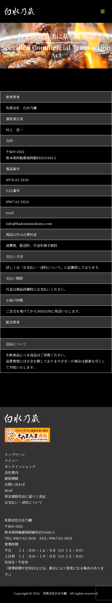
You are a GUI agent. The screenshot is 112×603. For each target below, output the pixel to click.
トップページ (15, 454)
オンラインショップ (20, 466)
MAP (9, 490)
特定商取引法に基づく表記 (25, 496)
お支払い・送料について (42, 267)
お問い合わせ (15, 484)
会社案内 (11, 472)
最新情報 (11, 478)
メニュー (11, 460)
